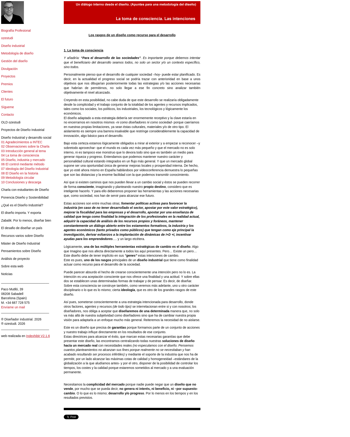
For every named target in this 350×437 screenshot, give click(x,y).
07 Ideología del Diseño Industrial (25, 169)
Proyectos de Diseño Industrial (22, 130)
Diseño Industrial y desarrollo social (26, 137)
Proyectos (8, 76)
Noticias (7, 274)
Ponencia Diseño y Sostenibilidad (25, 197)
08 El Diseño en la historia (19, 173)
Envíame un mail (13, 307)
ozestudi (7, 38)
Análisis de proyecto (15, 259)
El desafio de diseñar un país (21, 228)
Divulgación (9, 69)
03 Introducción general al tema (23, 151)
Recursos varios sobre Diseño (22, 236)
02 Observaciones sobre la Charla (25, 146)
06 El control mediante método (22, 164)
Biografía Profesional (16, 30)
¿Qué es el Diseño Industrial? (22, 205)
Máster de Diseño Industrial (20, 243)
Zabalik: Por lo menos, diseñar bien (26, 220)
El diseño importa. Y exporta (21, 213)
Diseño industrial (13, 46)
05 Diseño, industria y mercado (23, 160)
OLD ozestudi (10, 122)
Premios (7, 84)
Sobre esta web (12, 266)
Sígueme (7, 107)
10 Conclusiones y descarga (21, 182)
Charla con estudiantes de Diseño (25, 190)
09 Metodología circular (17, 177)
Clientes (7, 91)
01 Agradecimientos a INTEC (21, 142)
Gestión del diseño (14, 61)
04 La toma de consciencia (20, 155)
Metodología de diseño (17, 53)
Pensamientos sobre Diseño (21, 251)
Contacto (7, 114)
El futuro (7, 99)
